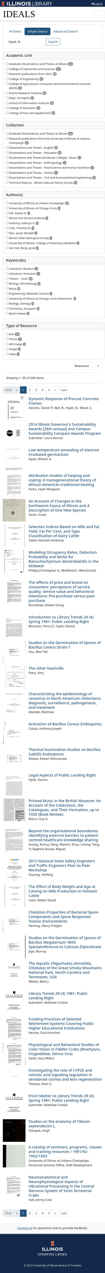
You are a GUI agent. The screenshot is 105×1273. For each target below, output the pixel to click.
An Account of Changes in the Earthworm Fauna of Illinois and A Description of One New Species (59, 506)
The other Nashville (46, 668)
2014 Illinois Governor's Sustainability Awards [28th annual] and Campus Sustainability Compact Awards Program (65, 429)
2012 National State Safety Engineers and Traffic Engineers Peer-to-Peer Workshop (62, 865)
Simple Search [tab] (38, 31)
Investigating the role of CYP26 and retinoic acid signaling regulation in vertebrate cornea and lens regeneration (65, 1075)
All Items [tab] (15, 31)
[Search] (26, 41)
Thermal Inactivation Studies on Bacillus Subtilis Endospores (65, 752)
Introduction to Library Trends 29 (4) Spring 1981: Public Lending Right (61, 619)
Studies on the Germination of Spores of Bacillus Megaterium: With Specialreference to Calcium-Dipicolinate (65, 942)
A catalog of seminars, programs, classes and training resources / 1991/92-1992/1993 (65, 1151)
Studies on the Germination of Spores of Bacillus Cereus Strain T (65, 645)
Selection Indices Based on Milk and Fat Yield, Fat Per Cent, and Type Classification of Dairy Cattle (64, 531)
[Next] (55, 390)
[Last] (64, 390)
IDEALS (19, 14)
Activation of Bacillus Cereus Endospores (65, 723)
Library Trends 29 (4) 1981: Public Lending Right (58, 995)
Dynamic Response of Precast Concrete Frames (64, 401)
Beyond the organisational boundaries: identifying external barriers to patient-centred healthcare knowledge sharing (64, 835)
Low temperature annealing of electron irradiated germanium (64, 452)
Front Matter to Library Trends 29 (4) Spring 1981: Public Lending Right (61, 1098)
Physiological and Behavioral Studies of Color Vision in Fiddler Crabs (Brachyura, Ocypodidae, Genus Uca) (65, 1049)
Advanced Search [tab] (65, 31)
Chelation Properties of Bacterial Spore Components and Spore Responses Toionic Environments (63, 917)
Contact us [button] (24, 1228)
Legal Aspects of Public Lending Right (62, 775)
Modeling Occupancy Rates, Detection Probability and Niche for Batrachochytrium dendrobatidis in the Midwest (64, 559)
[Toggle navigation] (99, 14)
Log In (97, 3)
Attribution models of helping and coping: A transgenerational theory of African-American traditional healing (62, 480)
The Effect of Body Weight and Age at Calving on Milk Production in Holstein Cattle (63, 891)
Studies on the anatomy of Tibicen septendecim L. (59, 1123)
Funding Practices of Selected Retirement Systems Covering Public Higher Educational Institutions (61, 1023)
